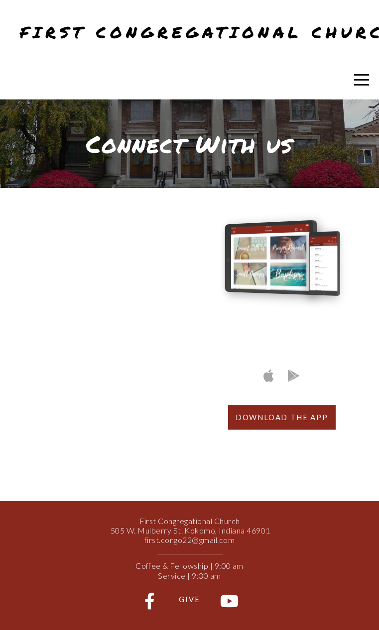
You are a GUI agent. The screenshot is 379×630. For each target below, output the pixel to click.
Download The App (282, 417)
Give (189, 599)
